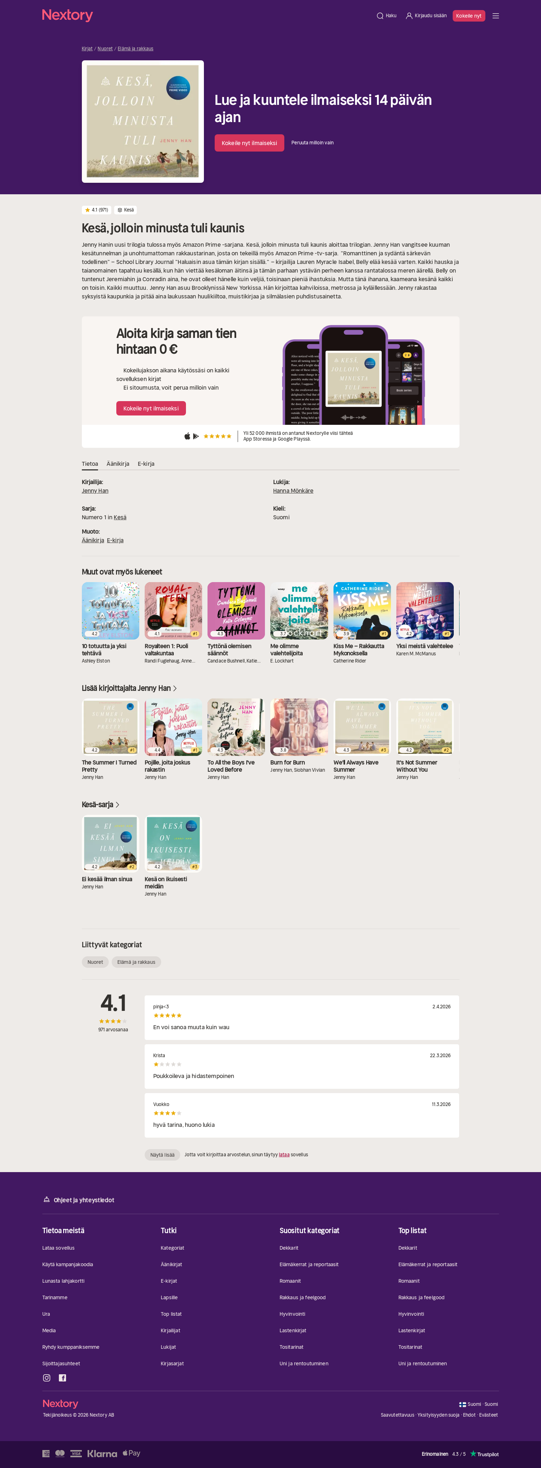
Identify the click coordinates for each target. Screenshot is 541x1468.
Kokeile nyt (468, 16)
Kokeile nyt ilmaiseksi (249, 143)
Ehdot (469, 1415)
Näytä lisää (162, 1155)
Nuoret (105, 49)
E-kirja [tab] (146, 464)
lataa (284, 1155)
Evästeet (488, 1415)
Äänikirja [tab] (118, 464)
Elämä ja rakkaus (135, 49)
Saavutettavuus (397, 1415)
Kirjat (87, 49)
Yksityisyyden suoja (439, 1415)
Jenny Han (95, 490)
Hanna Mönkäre (293, 490)
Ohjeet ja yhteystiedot (78, 1199)
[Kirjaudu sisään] (426, 15)
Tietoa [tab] (90, 464)
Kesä (120, 517)
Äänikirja (93, 540)
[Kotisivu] (207, 15)
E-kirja (115, 540)
